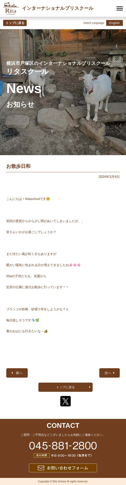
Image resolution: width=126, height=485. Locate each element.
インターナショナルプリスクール (48, 8)
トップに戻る (15, 23)
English (114, 23)
